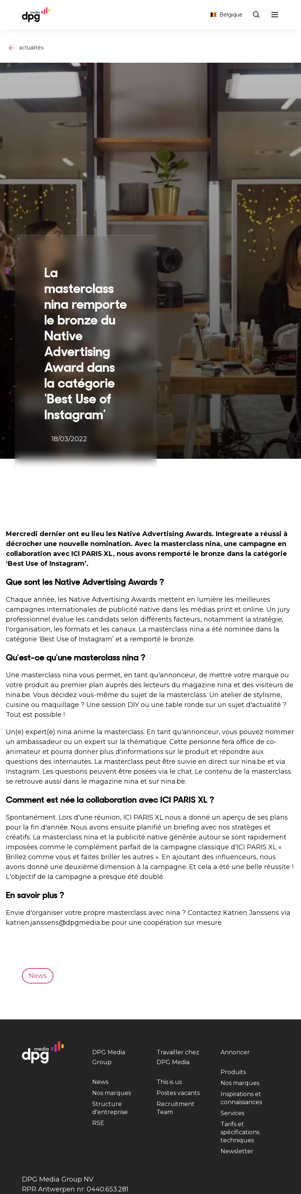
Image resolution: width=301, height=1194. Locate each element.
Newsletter (237, 1151)
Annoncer (235, 1052)
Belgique (226, 14)
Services (232, 1113)
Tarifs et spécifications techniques (240, 1132)
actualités (31, 47)
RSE (98, 1123)
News (100, 1081)
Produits (233, 1072)
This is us (169, 1081)
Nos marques (111, 1092)
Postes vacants (178, 1092)
